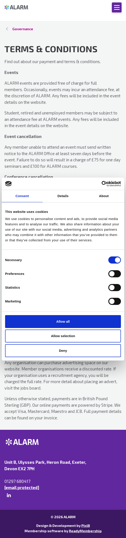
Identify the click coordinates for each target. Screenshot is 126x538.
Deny (63, 350)
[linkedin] (8, 495)
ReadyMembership (85, 531)
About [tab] (104, 196)
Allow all (63, 321)
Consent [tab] (22, 196)
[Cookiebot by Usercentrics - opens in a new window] (101, 184)
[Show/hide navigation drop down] (117, 7)
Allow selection (63, 336)
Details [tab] (63, 196)
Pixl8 (85, 525)
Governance (22, 29)
